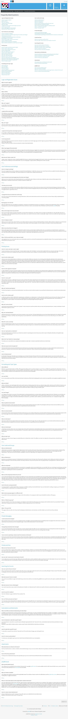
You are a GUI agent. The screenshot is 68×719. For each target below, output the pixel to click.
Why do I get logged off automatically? (9, 28)
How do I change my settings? (7, 33)
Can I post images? (5, 69)
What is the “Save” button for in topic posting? (10, 58)
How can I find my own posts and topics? (42, 49)
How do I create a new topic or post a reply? (10, 47)
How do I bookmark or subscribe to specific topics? (44, 55)
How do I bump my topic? (6, 61)
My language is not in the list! (7, 38)
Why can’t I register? (5, 22)
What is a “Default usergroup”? (40, 26)
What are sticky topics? (6, 72)
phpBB (54, 205)
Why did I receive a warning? (7, 56)
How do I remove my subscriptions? (41, 57)
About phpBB (17, 667)
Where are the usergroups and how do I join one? (44, 23)
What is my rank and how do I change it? (9, 41)
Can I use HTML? (5, 66)
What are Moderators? (39, 21)
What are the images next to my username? (10, 39)
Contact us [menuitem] (44, 705)
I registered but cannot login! (7, 23)
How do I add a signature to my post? (8, 49)
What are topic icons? (6, 74)
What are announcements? (7, 71)
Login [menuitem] (65, 1)
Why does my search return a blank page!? (43, 47)
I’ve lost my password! (6, 26)
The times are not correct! (6, 35)
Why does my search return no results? (42, 46)
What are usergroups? (39, 22)
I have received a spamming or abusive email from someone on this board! (49, 34)
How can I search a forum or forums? (42, 45)
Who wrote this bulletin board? (40, 67)
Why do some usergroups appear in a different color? (45, 25)
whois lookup (15, 683)
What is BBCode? (5, 65)
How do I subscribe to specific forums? (42, 56)
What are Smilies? (5, 67)
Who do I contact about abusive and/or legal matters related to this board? (49, 70)
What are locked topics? (6, 73)
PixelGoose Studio (38, 713)
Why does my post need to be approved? (9, 59)
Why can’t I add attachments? (7, 55)
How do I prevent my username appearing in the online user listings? (14, 34)
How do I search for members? (40, 48)
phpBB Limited (33, 666)
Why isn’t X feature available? (40, 68)
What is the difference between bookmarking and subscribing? (46, 54)
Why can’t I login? (5, 24)
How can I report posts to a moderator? (9, 57)
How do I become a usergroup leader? (42, 24)
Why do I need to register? (6, 19)
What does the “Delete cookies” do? (8, 29)
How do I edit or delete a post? (7, 48)
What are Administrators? (39, 19)
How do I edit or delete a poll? (7, 53)
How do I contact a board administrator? (42, 71)
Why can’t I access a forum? (7, 54)
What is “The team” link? (39, 28)
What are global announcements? (8, 70)
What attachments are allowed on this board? (43, 62)
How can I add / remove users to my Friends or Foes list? (45, 40)
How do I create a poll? (6, 50)
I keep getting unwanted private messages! (43, 33)
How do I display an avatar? (7, 40)
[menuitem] (57, 6)
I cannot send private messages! (41, 32)
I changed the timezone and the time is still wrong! (11, 37)
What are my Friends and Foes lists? (41, 39)
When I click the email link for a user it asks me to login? (12, 42)
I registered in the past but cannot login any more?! (11, 25)
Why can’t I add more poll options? (8, 51)
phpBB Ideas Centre (52, 674)
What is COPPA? (5, 21)
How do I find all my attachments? (41, 63)
